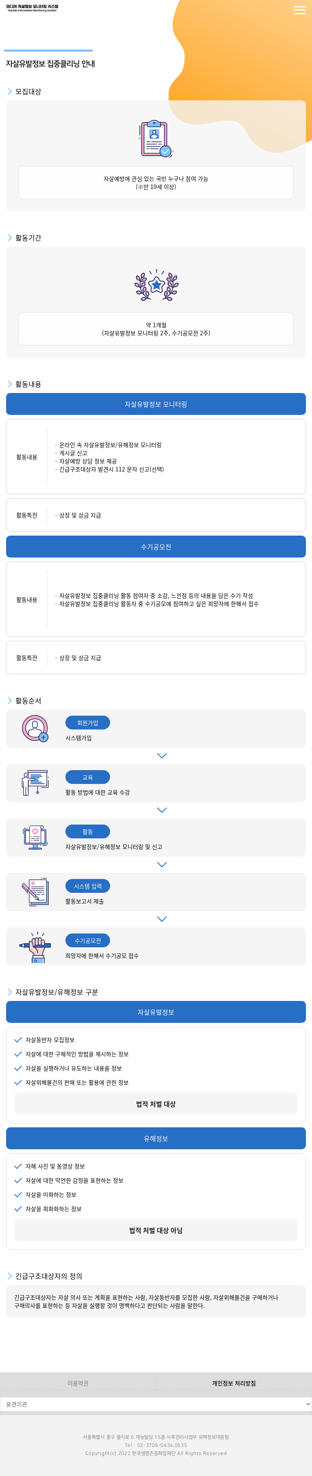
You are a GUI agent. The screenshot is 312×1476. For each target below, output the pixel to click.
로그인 (267, 10)
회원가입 (283, 10)
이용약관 (78, 1383)
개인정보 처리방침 (234, 1383)
